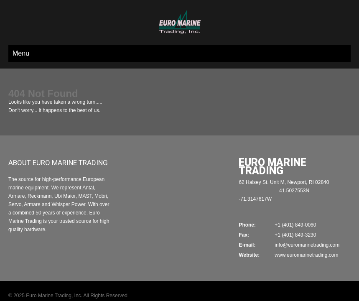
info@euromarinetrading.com (307, 220)
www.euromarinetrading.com (306, 230)
